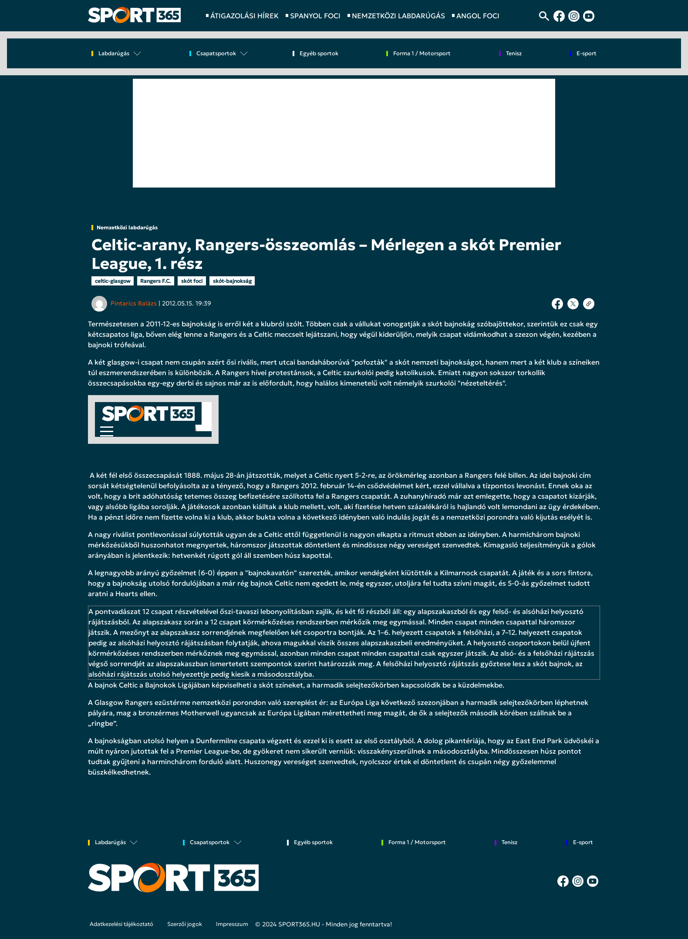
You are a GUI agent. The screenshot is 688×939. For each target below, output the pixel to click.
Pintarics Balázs (134, 303)
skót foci (191, 281)
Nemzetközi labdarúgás (127, 227)
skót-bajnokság (232, 281)
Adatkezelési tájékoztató (121, 924)
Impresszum (232, 924)
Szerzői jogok (184, 924)
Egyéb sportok (319, 54)
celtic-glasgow (112, 281)
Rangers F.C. (155, 281)
